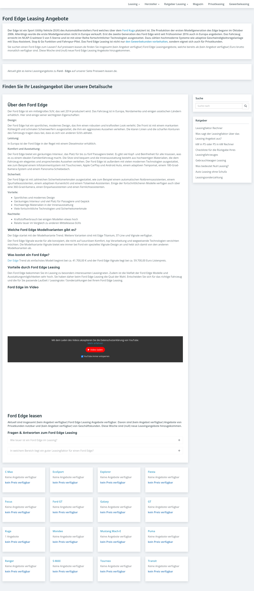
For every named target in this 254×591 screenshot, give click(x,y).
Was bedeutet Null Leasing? (212, 166)
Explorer (105, 472)
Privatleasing (216, 4)
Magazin (198, 4)
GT (149, 501)
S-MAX (57, 561)
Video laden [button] (96, 349)
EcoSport (58, 472)
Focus (8, 501)
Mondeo (58, 531)
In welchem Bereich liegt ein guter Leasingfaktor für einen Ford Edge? (52, 450)
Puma (151, 531)
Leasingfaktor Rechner (209, 128)
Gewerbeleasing (239, 4)
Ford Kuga (128, 30)
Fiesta (151, 472)
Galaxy (104, 501)
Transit (152, 561)
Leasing (134, 4)
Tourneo (105, 561)
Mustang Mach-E (110, 531)
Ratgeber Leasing (176, 4)
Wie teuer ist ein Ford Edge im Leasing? (33, 440)
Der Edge (13, 260)
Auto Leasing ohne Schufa (211, 172)
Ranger (9, 561)
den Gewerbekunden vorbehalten (147, 41)
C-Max (9, 472)
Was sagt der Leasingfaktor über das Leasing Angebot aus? (217, 136)
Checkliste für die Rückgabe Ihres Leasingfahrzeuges (215, 152)
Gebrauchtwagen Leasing (211, 160)
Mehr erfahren (95, 343)
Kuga (8, 531)
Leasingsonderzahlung (209, 177)
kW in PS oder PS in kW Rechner (215, 144)
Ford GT (57, 501)
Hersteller (152, 4)
